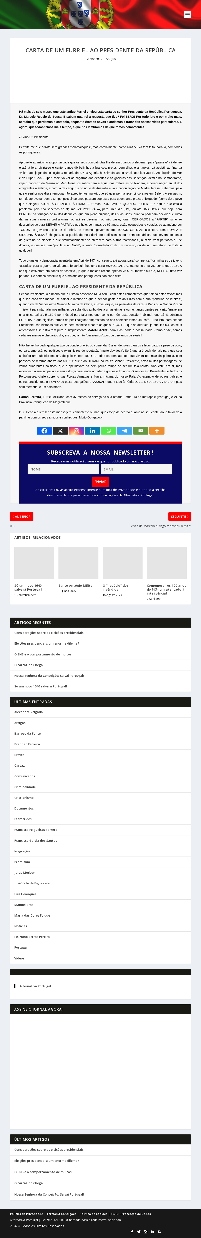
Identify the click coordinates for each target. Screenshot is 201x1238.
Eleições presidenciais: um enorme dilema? (46, 643)
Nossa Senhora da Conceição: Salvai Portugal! (49, 676)
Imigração (22, 851)
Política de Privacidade (26, 1214)
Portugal (21, 947)
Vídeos (19, 958)
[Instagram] (76, 431)
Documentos (24, 808)
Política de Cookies (93, 1214)
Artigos (111, 59)
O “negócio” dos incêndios (116, 587)
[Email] (140, 431)
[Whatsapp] (108, 431)
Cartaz (19, 765)
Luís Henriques (25, 894)
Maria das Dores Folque (32, 915)
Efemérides (23, 819)
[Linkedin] (92, 431)
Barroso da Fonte (27, 733)
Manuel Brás (23, 905)
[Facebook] (44, 431)
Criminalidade (25, 787)
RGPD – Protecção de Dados (131, 1214)
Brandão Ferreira (27, 744)
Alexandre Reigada (28, 712)
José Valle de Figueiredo (32, 883)
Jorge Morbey (24, 872)
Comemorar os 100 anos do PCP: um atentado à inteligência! (166, 589)
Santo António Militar (76, 585)
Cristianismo (24, 798)
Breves (19, 755)
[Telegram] (124, 431)
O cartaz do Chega (28, 665)
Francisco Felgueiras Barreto (35, 830)
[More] (156, 431)
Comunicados (24, 776)
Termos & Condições (61, 1214)
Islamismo (22, 862)
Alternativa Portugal (35, 986)
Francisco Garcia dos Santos (35, 840)
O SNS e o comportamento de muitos (42, 654)
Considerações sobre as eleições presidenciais (48, 633)
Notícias (20, 926)
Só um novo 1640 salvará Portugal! (28, 587)
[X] (60, 431)
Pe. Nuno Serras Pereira (32, 937)
